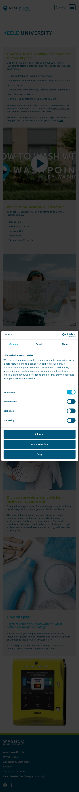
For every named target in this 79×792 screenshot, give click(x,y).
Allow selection (39, 444)
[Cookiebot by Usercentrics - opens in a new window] (62, 335)
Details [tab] (39, 344)
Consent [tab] (14, 344)
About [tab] (65, 344)
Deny (39, 454)
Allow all (39, 434)
